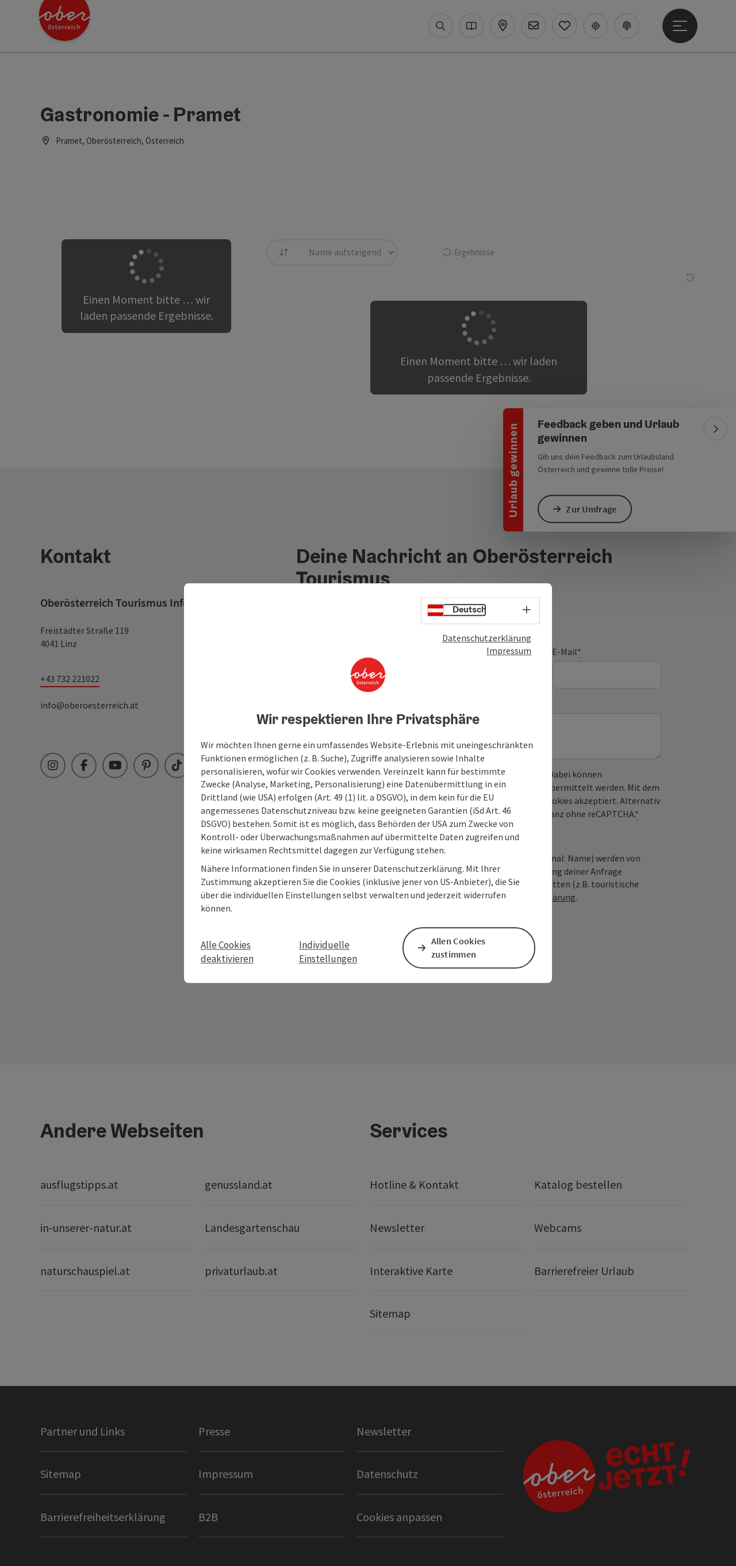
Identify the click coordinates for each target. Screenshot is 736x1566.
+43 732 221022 (69, 678)
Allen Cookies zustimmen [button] (460, 947)
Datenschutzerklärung (486, 638)
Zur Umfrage (593, 508)
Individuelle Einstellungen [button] (328, 952)
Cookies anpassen (399, 1517)
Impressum (508, 651)
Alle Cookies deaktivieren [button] (227, 952)
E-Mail (566, 652)
